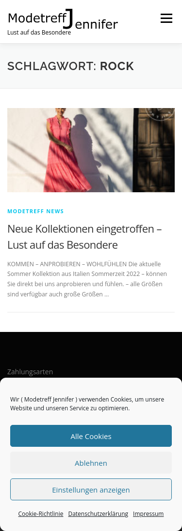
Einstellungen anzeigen (91, 489)
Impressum (148, 514)
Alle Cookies (90, 436)
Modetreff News (35, 211)
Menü (166, 18)
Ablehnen (91, 463)
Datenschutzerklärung (98, 514)
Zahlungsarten (30, 371)
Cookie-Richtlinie (41, 514)
